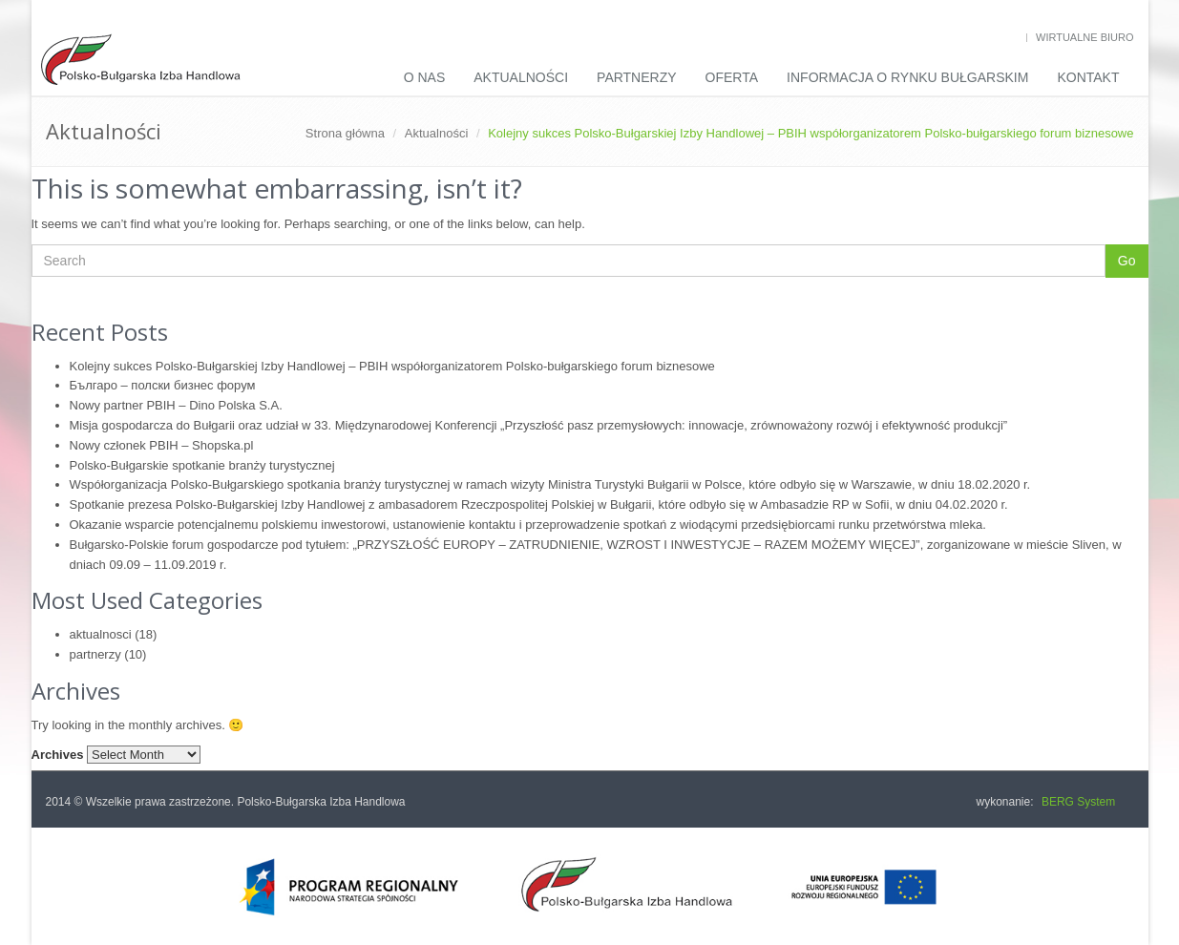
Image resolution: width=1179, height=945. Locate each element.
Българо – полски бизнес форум (163, 385)
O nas (425, 77)
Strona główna (345, 133)
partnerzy (95, 654)
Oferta (732, 77)
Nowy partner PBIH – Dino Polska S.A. (176, 405)
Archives (58, 754)
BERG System (1078, 801)
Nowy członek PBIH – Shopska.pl (162, 445)
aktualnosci (101, 634)
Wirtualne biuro (1084, 37)
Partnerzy (637, 77)
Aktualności (521, 77)
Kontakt (1088, 77)
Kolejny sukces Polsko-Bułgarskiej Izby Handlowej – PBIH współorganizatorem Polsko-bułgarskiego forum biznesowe (392, 366)
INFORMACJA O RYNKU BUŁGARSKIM (907, 77)
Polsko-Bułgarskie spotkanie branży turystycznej (202, 465)
